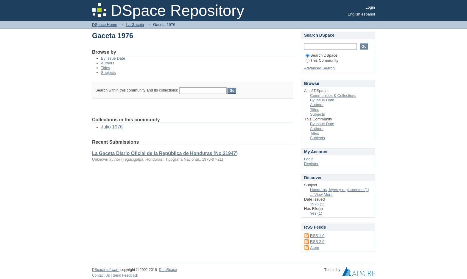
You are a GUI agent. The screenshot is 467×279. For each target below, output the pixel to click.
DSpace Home (104, 24)
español (368, 14)
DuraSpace (168, 270)
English (354, 14)
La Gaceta (135, 24)
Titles (105, 68)
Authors (107, 63)
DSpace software (105, 270)
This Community (322, 60)
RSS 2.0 (317, 241)
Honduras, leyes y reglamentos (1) (339, 189)
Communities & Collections (333, 95)
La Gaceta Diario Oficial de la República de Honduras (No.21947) (165, 153)
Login (370, 7)
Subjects (108, 72)
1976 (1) (317, 204)
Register (311, 164)
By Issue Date (113, 58)
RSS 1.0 (317, 235)
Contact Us (101, 275)
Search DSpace (321, 55)
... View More (321, 194)
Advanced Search (319, 68)
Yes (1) (316, 213)
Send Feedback (125, 275)
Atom (314, 247)
